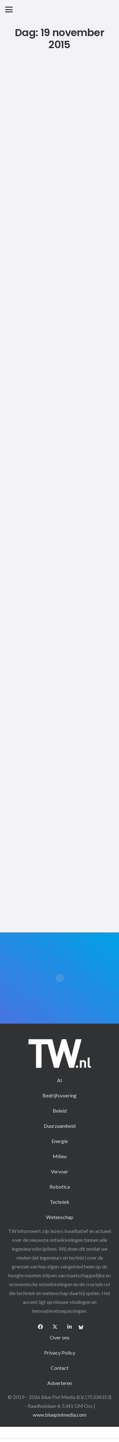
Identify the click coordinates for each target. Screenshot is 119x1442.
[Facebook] (40, 1326)
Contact (60, 1368)
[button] (9, 9)
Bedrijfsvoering (59, 1095)
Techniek (59, 1202)
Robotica (60, 1187)
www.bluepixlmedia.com (59, 1415)
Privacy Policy (59, 1353)
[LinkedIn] (69, 1326)
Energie (59, 1141)
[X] (55, 1326)
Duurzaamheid (60, 1126)
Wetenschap (59, 1217)
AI (59, 1080)
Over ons (59, 1337)
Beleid (60, 1111)
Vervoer (59, 1171)
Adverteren (59, 1383)
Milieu (60, 1156)
